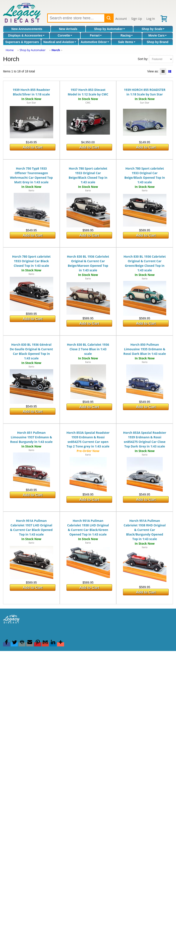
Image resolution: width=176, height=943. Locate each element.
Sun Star (31, 102)
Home (10, 50)
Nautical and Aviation (59, 42)
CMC (88, 102)
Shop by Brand (157, 42)
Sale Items (126, 42)
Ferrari (96, 35)
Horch (55, 50)
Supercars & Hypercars (22, 42)
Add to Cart (32, 147)
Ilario (31, 190)
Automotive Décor (95, 42)
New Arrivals (68, 29)
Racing (127, 35)
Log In (150, 19)
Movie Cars (157, 35)
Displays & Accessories (26, 35)
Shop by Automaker (109, 29)
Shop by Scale (153, 29)
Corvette (65, 35)
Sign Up (136, 19)
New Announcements (27, 29)
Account (121, 19)
